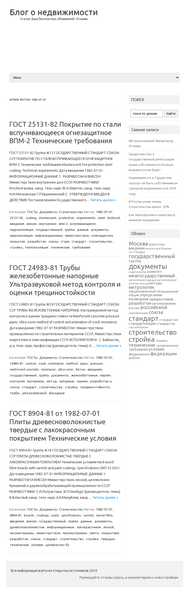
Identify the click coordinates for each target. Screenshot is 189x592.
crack (42, 363)
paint (55, 515)
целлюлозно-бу (57, 544)
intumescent (47, 217)
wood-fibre (104, 515)
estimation (56, 363)
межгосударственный (152, 275)
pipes (84, 363)
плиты (94, 533)
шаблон (134, 357)
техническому (167, 345)
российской (153, 307)
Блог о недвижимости (54, 11)
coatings (43, 515)
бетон (80, 369)
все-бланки (163, 248)
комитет (154, 272)
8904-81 (15, 515)
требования (81, 247)
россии (134, 308)
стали (65, 241)
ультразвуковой (34, 393)
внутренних (48, 223)
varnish (88, 515)
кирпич (105, 375)
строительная (138, 327)
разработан (37, 241)
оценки (82, 381)
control (31, 363)
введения (17, 223)
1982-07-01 (104, 212)
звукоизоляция (21, 235)
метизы (134, 283)
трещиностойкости (95, 387)
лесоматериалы (22, 533)
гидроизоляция (21, 229)
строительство (100, 241)
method (72, 363)
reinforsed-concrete (24, 369)
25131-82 (16, 217)
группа (70, 229)
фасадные (57, 393)
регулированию (164, 303)
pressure (96, 363)
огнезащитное (102, 235)
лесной (108, 527)
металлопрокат (167, 280)
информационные (49, 235)
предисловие (161, 299)
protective (66, 217)
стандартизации (142, 324)
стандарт (79, 241)
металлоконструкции (142, 280)
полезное (139, 298)
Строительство (71, 212)
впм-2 (63, 223)
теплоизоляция (36, 247)
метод (52, 381)
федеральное (139, 354)
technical (113, 217)
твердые (108, 539)
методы (155, 283)
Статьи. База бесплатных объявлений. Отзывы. (54, 18)
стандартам (168, 319)
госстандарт (137, 251)
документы (100, 229)
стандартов (166, 323)
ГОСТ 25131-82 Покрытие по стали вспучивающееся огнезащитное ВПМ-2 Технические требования (65, 132)
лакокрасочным (89, 527)
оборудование (167, 291)
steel (101, 217)
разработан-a (100, 381)
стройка (16, 247)
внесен (32, 223)
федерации (163, 353)
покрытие (17, 241)
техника (161, 340)
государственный (49, 229)
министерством (77, 235)
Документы (48, 212)
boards (29, 515)
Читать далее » (103, 200)
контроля (17, 381)
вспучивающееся (82, 223)
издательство (138, 271)
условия (37, 544)
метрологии (141, 287)
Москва (138, 243)
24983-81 (16, 363)
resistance (48, 369)
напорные (66, 381)
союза (53, 241)
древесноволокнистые (27, 527)
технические (60, 247)
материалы (35, 381)
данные (83, 229)
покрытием (110, 533)
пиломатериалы (75, 533)
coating (31, 217)
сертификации (138, 313)
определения (151, 295)
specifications (71, 515)
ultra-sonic (65, 369)
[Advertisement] (140, 34)
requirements (85, 217)
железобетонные (84, 375)
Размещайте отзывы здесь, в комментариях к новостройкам (128, 577)
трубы (15, 393)
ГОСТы (32, 212)
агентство (157, 244)
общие (134, 295)
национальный (142, 291)
